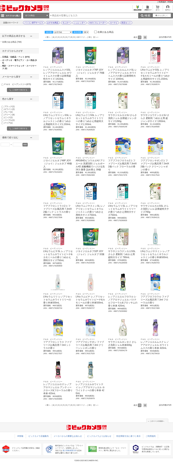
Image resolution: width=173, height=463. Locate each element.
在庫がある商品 (12, 42)
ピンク (8, 117)
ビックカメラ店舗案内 (38, 436)
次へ (95, 37)
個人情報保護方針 (69, 450)
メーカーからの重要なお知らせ (68, 436)
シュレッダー (79, 23)
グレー (8, 112)
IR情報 (170, 2)
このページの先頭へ (157, 421)
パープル (9, 120)
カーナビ (113, 23)
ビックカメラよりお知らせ (99, 436)
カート (157, 9)
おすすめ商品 (52, 23)
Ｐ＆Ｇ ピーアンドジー (17, 84)
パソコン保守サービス (33, 23)
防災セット (126, 23)
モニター (66, 23)
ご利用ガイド (147, 9)
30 (90, 37)
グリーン (9, 114)
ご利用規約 (162, 2)
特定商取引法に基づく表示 (128, 436)
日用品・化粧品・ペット (16, 57)
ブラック (9, 106)
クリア (8, 123)
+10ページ (80, 37)
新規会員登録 (137, 9)
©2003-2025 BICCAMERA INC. (86, 461)
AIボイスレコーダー (97, 23)
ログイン (167, 9)
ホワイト (9, 109)
